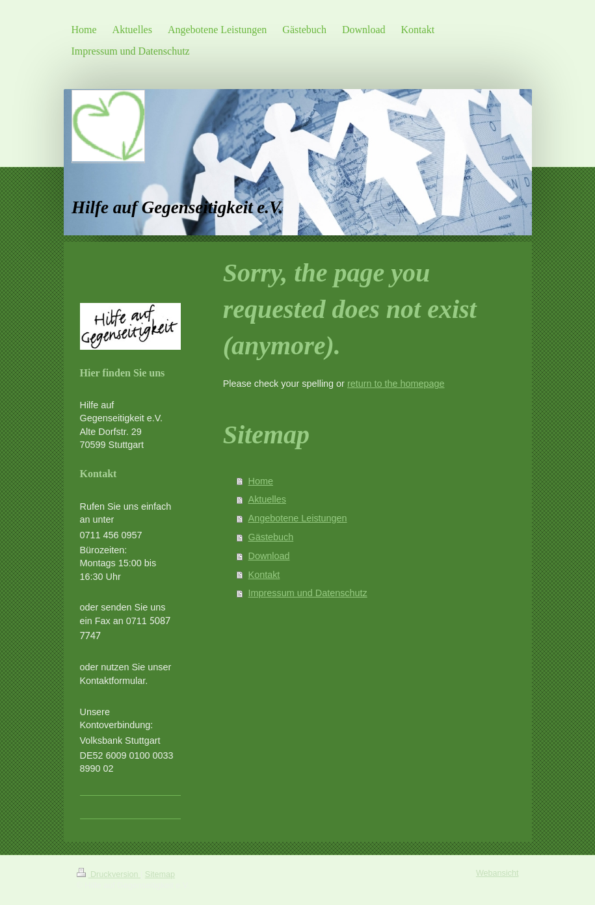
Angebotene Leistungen (297, 518)
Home (260, 481)
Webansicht (497, 873)
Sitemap (160, 874)
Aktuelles (267, 499)
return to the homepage (396, 383)
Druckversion (108, 874)
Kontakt (264, 575)
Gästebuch (271, 537)
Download (269, 556)
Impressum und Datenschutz (307, 593)
